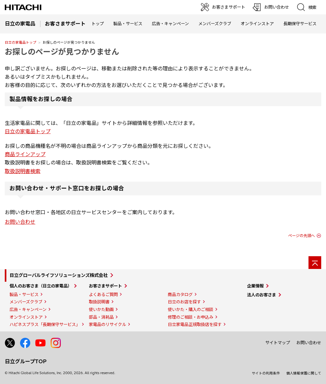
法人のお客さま (261, 294)
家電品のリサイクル (107, 324)
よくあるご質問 (103, 294)
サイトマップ (277, 342)
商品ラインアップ (25, 154)
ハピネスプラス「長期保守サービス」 (45, 324)
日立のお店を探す (184, 301)
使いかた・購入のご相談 (190, 309)
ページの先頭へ (301, 235)
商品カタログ (180, 294)
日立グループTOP (25, 361)
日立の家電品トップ (20, 42)
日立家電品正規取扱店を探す (195, 324)
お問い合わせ (20, 222)
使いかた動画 (101, 309)
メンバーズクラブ (214, 23)
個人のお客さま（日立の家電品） (41, 285)
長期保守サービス (299, 23)
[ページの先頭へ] (314, 262)
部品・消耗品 (101, 317)
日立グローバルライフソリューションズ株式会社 (59, 275)
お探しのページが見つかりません (62, 51)
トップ (97, 23)
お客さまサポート (105, 285)
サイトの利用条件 (266, 373)
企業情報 (255, 285)
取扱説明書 (99, 301)
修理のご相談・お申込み (190, 317)
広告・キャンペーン (28, 309)
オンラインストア (257, 23)
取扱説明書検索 (22, 171)
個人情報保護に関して (303, 373)
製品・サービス (24, 294)
